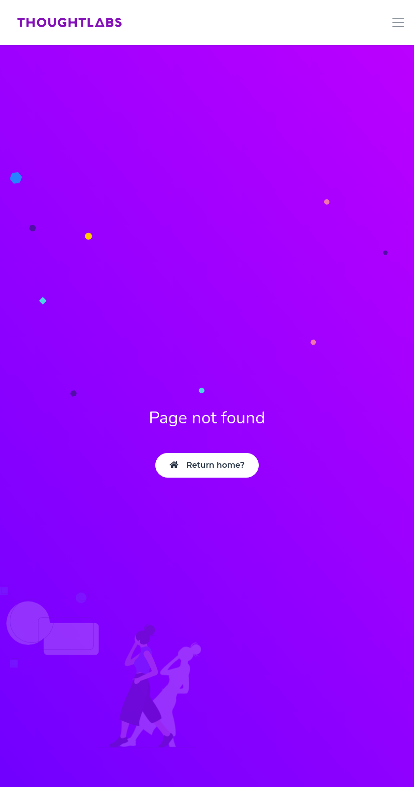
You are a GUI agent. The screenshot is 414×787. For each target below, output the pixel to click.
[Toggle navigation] (395, 23)
